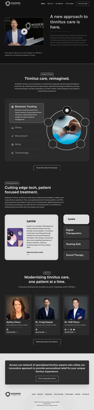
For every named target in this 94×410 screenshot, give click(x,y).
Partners (77, 394)
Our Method (59, 3)
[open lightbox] (24, 31)
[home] (13, 4)
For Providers (70, 3)
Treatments (47, 394)
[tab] (26, 113)
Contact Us (85, 394)
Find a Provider (58, 394)
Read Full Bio (10, 332)
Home (43, 3)
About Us (50, 3)
